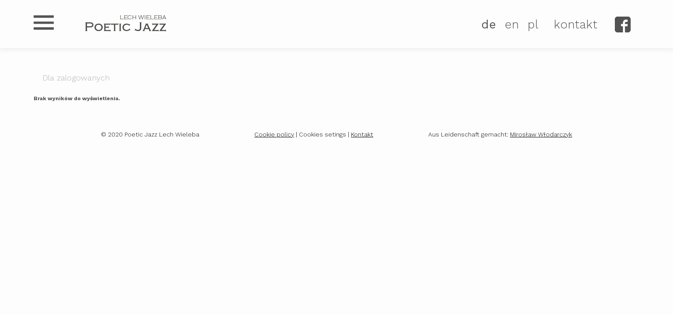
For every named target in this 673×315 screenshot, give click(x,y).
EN (512, 25)
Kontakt (362, 134)
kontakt (575, 25)
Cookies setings (322, 134)
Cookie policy (274, 134)
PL (532, 25)
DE (488, 25)
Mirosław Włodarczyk (541, 134)
